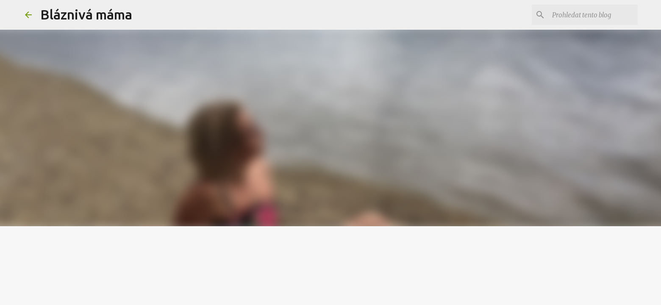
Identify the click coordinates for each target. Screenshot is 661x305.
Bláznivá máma (86, 14)
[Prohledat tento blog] (593, 15)
